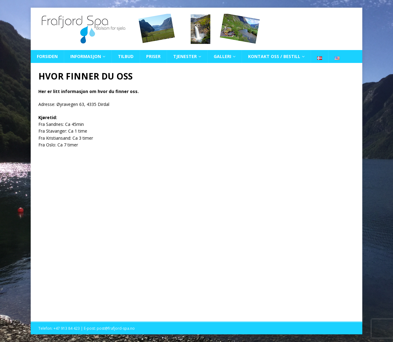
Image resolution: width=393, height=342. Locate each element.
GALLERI (222, 56)
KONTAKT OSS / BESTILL (274, 56)
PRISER (153, 56)
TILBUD (126, 56)
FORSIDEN (47, 56)
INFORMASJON (85, 56)
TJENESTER (185, 56)
